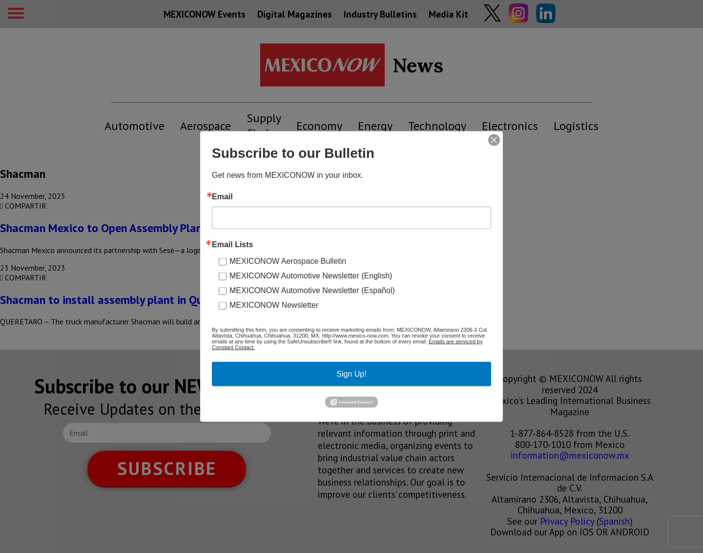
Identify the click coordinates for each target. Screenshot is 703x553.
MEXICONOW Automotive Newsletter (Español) (312, 290)
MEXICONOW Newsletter (273, 305)
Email (222, 197)
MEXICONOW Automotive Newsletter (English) (310, 276)
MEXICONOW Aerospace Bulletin (287, 261)
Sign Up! (351, 374)
